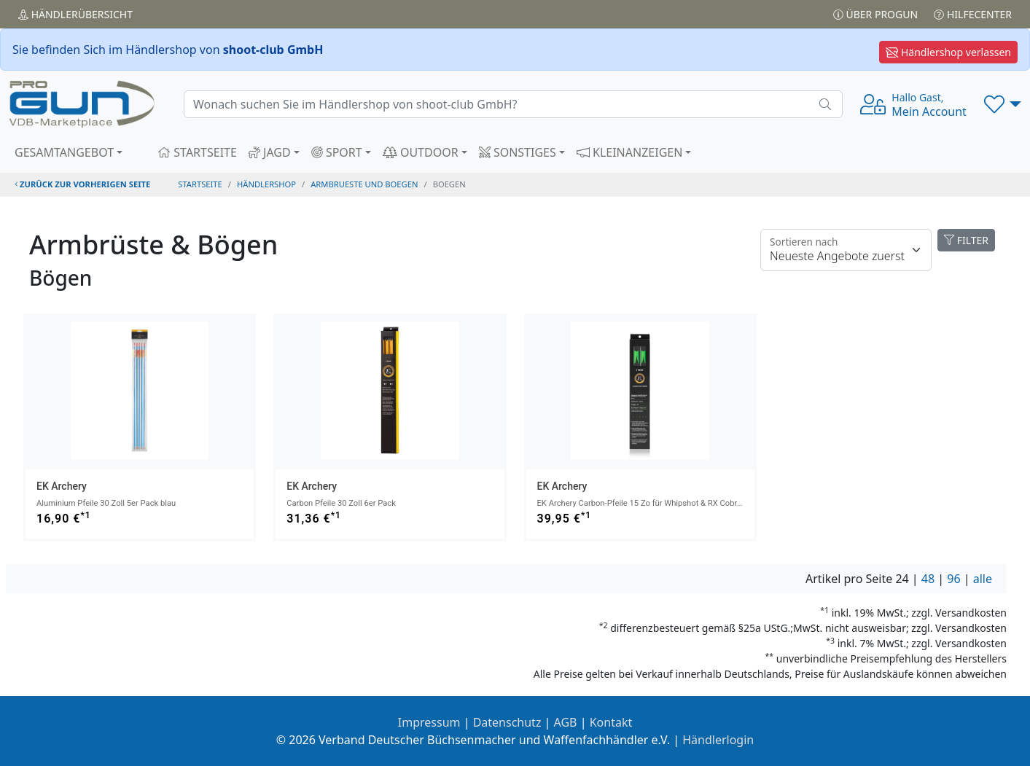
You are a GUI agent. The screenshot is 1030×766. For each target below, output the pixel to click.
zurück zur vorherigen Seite (82, 184)
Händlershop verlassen (948, 52)
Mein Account (929, 105)
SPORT (336, 152)
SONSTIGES (517, 152)
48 (928, 579)
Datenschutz (507, 722)
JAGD (270, 152)
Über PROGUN (875, 14)
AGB (565, 722)
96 (953, 579)
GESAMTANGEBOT (64, 152)
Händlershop (266, 184)
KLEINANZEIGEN (630, 152)
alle (982, 579)
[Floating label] (846, 250)
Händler (75, 14)
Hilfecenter (973, 14)
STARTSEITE (197, 152)
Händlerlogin (718, 740)
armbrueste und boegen (364, 184)
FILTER (966, 240)
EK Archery (61, 486)
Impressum (429, 722)
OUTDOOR (421, 152)
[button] (1002, 104)
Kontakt (611, 722)
